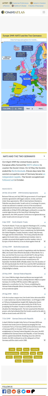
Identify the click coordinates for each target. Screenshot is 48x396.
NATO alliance (33, 165)
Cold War (35, 349)
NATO (9, 357)
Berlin (26, 349)
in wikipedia (45, 217)
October (18, 357)
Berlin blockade (18, 171)
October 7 (28, 357)
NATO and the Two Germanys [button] (19, 156)
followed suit (8, 180)
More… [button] (41, 108)
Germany (24, 353)
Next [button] (29, 108)
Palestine (38, 357)
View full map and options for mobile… (24, 40)
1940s (12, 349)
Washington (28, 361)
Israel (33, 353)
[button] (7, 109)
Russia (18, 361)
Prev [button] (18, 108)
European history (12, 353)
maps (40, 353)
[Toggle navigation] (44, 12)
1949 (19, 349)
